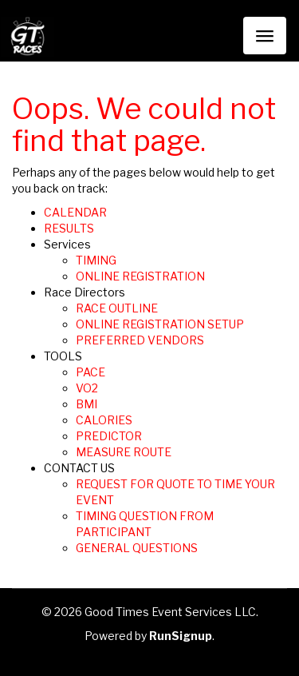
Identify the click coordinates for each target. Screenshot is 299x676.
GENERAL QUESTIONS (137, 548)
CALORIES (104, 420)
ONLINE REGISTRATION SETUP (160, 324)
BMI (86, 404)
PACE (90, 372)
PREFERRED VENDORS (140, 340)
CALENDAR (75, 212)
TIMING (96, 260)
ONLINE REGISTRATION (140, 276)
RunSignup (180, 635)
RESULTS (69, 228)
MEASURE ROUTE (123, 452)
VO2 (87, 388)
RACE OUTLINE (117, 308)
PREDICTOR (109, 436)
